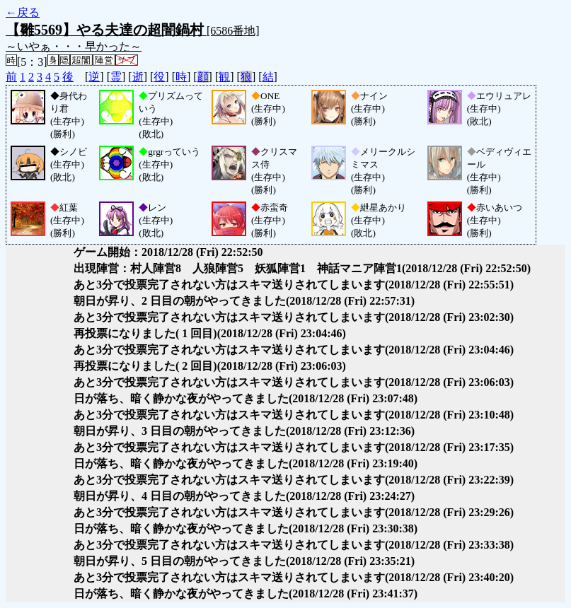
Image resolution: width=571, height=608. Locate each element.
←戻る (23, 12)
